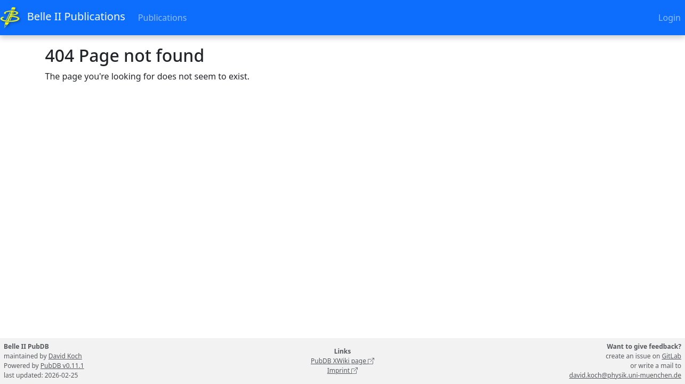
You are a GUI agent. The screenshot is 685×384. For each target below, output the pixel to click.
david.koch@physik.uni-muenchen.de (625, 375)
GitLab (671, 356)
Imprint (342, 370)
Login (669, 17)
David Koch (65, 356)
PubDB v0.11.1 (62, 365)
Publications (162, 17)
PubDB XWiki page (342, 360)
